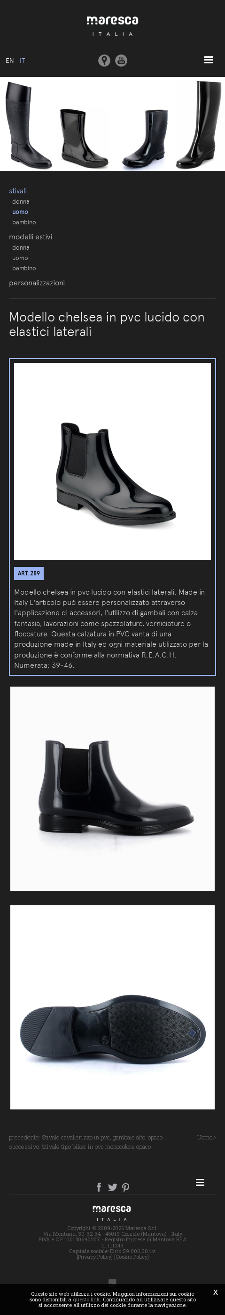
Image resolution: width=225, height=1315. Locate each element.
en (10, 60)
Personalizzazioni (37, 282)
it (22, 60)
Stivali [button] (18, 190)
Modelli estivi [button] (30, 236)
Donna (21, 201)
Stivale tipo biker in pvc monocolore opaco (96, 1146)
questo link (86, 1299)
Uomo (20, 211)
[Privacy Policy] (95, 1256)
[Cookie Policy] (131, 1256)
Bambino (24, 222)
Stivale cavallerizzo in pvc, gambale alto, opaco (102, 1137)
